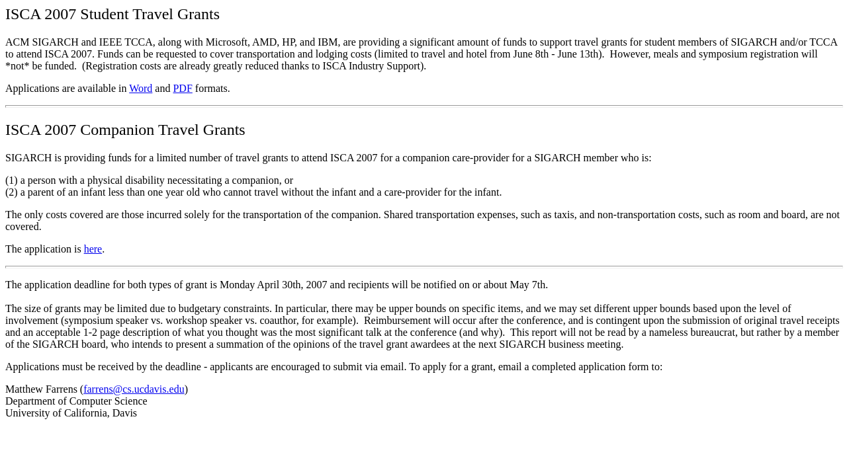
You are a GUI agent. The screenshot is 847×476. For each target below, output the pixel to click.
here (93, 249)
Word (140, 88)
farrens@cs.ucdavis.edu (133, 389)
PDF (182, 88)
